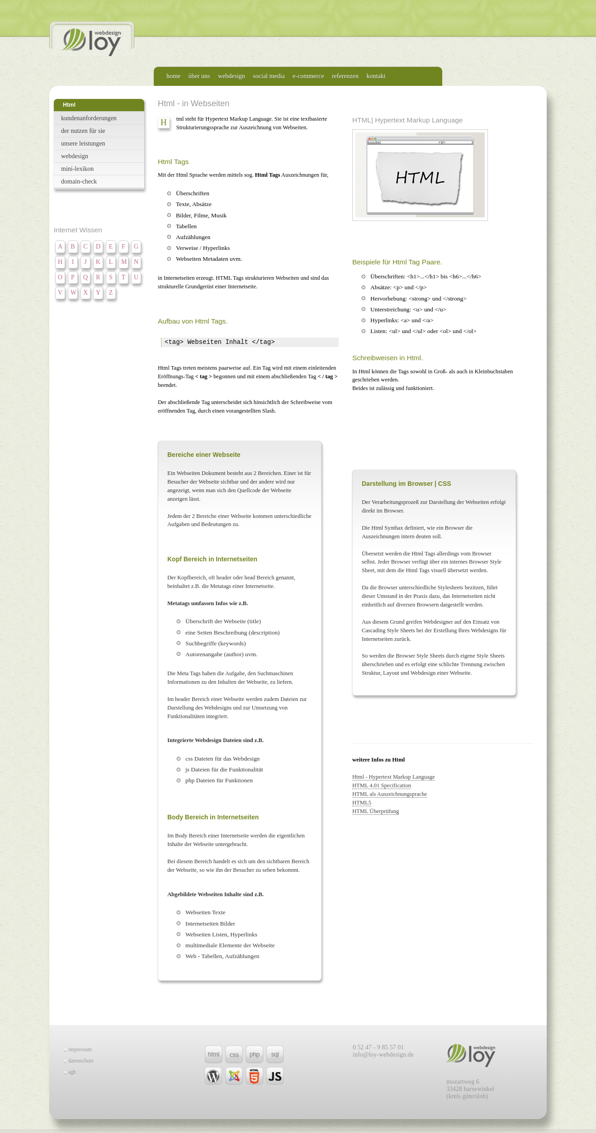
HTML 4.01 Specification (381, 785)
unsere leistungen (83, 143)
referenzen (345, 76)
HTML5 (361, 802)
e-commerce (308, 76)
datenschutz (81, 1061)
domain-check (79, 181)
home (173, 76)
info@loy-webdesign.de (383, 1054)
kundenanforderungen (89, 118)
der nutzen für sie (83, 130)
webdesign (231, 76)
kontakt (375, 76)
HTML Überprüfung (375, 811)
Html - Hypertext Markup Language (393, 777)
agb (72, 1072)
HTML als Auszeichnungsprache (389, 794)
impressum (80, 1049)
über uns (199, 76)
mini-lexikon (77, 168)
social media (268, 76)
